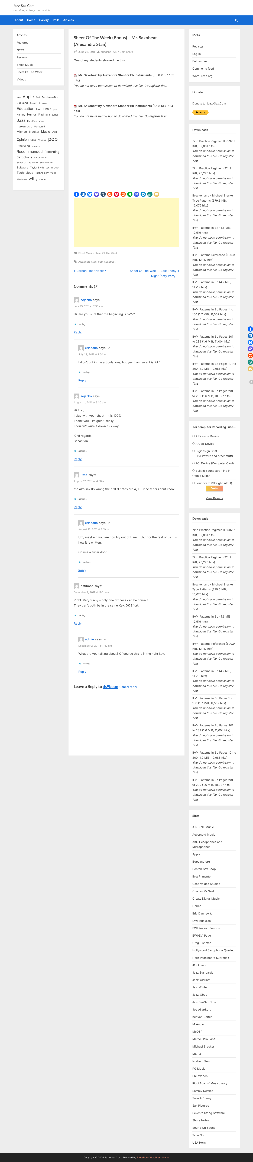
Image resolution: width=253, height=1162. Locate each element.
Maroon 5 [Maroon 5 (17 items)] (39, 126)
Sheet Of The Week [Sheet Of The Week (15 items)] (27, 162)
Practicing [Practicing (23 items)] (23, 146)
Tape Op (198, 1135)
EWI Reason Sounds (206, 928)
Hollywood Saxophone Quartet (213, 950)
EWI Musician (201, 921)
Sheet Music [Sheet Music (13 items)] (40, 157)
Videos (21, 79)
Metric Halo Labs (203, 1039)
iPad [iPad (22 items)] (41, 114)
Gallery (44, 20)
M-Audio (198, 1024)
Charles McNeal (203, 891)
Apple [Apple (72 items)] (28, 96)
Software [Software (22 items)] (22, 167)
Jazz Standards (202, 972)
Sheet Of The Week (106, 253)
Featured (22, 42)
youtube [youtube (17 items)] (41, 179)
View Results (214, 498)
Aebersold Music (203, 834)
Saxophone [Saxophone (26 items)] (24, 157)
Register (197, 46)
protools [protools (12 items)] (36, 146)
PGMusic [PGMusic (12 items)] (42, 140)
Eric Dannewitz (202, 913)
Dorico (196, 906)
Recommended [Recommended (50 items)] (30, 151)
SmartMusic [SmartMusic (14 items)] (46, 162)
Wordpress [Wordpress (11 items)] (22, 179)
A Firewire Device (207, 436)
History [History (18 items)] (21, 114)
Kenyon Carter (202, 1017)
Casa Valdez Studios (206, 884)
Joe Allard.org (201, 1009)
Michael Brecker (203, 1046)
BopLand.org (201, 861)
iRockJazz (199, 965)
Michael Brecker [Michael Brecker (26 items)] (28, 131)
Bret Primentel (201, 876)
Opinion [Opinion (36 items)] (23, 140)
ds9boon (110, 686)
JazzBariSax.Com (204, 1002)
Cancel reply (128, 687)
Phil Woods (200, 1076)
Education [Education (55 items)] (25, 108)
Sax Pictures (200, 1105)
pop (100, 261)
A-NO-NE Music (203, 827)
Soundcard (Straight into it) (214, 483)
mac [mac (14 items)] (41, 121)
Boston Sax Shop (204, 869)
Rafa (84, 475)
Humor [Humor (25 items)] (31, 114)
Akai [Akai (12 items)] (19, 97)
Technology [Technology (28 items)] (25, 172)
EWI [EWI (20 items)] (38, 109)
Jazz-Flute (199, 987)
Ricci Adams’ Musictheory (209, 1083)
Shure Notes (200, 1120)
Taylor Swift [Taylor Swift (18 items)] (37, 167)
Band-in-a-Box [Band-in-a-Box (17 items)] (50, 97)
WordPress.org (202, 76)
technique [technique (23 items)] (52, 167)
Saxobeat (109, 261)
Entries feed (200, 61)
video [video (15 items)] (53, 172)
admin (89, 639)
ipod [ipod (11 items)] (48, 115)
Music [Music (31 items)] (45, 131)
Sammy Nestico (202, 1091)
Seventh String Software (208, 1113)
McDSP (197, 1032)
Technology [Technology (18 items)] (42, 172)
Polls (56, 20)
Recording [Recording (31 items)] (52, 152)
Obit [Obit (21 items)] (54, 131)
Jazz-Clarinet (201, 980)
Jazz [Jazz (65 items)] (21, 120)
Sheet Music (85, 253)
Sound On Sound (204, 1128)
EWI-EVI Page (201, 935)
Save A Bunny (201, 1098)
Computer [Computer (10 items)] (42, 103)
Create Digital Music (206, 898)
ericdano (106, 51)
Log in (196, 54)
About (19, 20)
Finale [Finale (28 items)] (47, 109)
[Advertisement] (126, 222)
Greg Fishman (201, 943)
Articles (68, 20)
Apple (196, 854)
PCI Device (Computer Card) (215, 463)
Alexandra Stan (87, 261)
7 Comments (125, 52)
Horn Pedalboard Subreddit (210, 958)
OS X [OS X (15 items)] (33, 139)
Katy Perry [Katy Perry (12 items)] (32, 121)
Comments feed (203, 68)
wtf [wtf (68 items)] (31, 178)
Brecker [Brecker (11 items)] (33, 103)
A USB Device (205, 443)
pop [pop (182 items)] (53, 139)
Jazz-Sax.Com (23, 6)
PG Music (198, 1068)
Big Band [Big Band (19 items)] (22, 102)
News (20, 50)
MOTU (196, 1054)
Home (31, 20)
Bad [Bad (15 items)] (38, 97)
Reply (78, 332)
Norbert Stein (201, 1061)
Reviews (22, 57)
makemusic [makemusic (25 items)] (24, 126)
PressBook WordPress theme (153, 1157)
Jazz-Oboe (199, 995)
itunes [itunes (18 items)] (55, 114)
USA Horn (199, 1142)
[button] (76, 194)
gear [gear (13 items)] (55, 109)
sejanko (86, 300)
